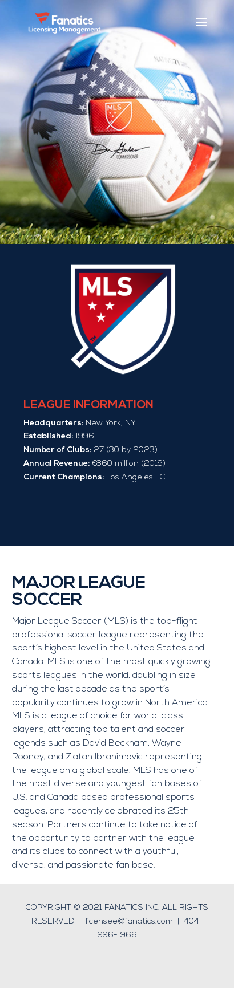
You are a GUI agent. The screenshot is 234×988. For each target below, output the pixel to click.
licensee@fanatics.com (129, 921)
